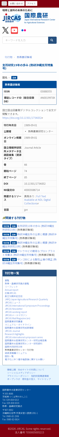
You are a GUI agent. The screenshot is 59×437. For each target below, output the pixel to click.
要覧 (7, 280)
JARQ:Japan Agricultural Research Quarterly (26, 299)
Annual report (11, 289)
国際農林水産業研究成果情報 (19, 327)
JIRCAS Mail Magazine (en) (17, 318)
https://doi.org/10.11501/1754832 (23, 118)
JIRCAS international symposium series (24, 337)
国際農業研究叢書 (13, 321)
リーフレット (11, 286)
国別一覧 (9, 356)
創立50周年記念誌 (13, 296)
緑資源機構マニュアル (16, 353)
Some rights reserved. (38, 429)
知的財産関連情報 (40, 375)
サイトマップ (44, 379)
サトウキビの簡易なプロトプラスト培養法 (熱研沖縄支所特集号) (28, 253)
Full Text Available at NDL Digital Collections (37, 199)
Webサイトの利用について (31, 369)
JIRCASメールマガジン (16, 315)
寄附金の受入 (28, 379)
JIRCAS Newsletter (14, 308)
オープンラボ (13, 379)
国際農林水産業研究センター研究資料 (23, 343)
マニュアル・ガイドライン (18, 324)
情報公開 (11, 369)
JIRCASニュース (12, 302)
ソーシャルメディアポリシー (21, 372)
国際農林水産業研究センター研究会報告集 (26, 340)
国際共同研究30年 (13, 346)
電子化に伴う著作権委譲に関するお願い (25, 359)
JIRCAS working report (16, 311)
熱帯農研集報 (24, 57)
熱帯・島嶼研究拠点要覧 (17, 283)
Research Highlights (14, 334)
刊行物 (8, 57)
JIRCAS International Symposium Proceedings (27, 305)
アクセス (31, 3)
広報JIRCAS (10, 293)
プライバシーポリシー (18, 375)
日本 (14, 77)
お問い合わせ (16, 3)
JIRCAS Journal (12, 330)
